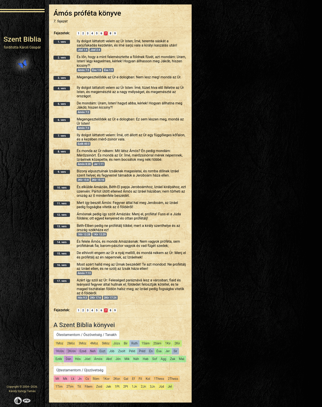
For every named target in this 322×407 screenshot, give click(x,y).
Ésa (159, 351)
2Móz (71, 343)
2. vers (62, 57)
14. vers (61, 242)
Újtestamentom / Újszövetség (79, 370)
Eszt (102, 351)
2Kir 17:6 (95, 297)
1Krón (59, 351)
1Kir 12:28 (84, 234)
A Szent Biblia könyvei (84, 325)
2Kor (116, 379)
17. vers (61, 281)
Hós (78, 359)
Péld (132, 351)
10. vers (61, 187)
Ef (133, 379)
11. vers (61, 203)
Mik (127, 359)
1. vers (62, 41)
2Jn (143, 386)
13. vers (61, 226)
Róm (96, 379)
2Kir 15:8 (83, 179)
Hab (145, 359)
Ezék (58, 359)
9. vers (62, 171)
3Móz (82, 343)
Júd (161, 386)
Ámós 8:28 (84, 164)
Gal (126, 379)
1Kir (168, 343)
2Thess (173, 379)
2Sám (157, 343)
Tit (79, 386)
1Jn (134, 386)
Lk (72, 379)
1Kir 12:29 (99, 234)
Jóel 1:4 (82, 49)
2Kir (177, 343)
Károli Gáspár (30, 47)
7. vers (62, 135)
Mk (65, 379)
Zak (172, 359)
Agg (163, 359)
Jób (112, 351)
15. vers (61, 253)
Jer (167, 351)
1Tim (59, 386)
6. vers (62, 120)
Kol (148, 379)
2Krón (72, 351)
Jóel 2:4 (95, 49)
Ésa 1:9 (108, 70)
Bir (125, 343)
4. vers (62, 88)
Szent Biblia (22, 39)
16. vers (61, 265)
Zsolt (121, 351)
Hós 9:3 (82, 297)
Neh (93, 351)
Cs (87, 379)
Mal (181, 359)
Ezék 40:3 (84, 143)
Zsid (99, 386)
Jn (80, 379)
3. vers (62, 77)
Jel (170, 386)
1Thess (159, 379)
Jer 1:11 (99, 164)
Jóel (87, 359)
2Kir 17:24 (110, 297)
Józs (116, 343)
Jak (108, 386)
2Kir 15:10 (98, 179)
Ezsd (83, 351)
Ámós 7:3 (83, 128)
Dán (68, 359)
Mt (57, 379)
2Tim (70, 386)
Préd (142, 351)
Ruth (134, 343)
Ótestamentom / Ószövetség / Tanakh (86, 335)
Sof (154, 359)
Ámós (98, 359)
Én (151, 351)
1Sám (146, 343)
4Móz (94, 343)
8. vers (62, 151)
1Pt (117, 386)
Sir (175, 351)
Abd (109, 359)
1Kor (106, 379)
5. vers (62, 104)
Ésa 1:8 (96, 70)
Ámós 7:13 (84, 273)
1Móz (59, 343)
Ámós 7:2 (83, 112)
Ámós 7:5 (83, 70)
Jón (118, 359)
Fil (140, 379)
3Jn (152, 386)
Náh (136, 359)
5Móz (106, 343)
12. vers (61, 214)
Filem (88, 386)
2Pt (125, 386)
